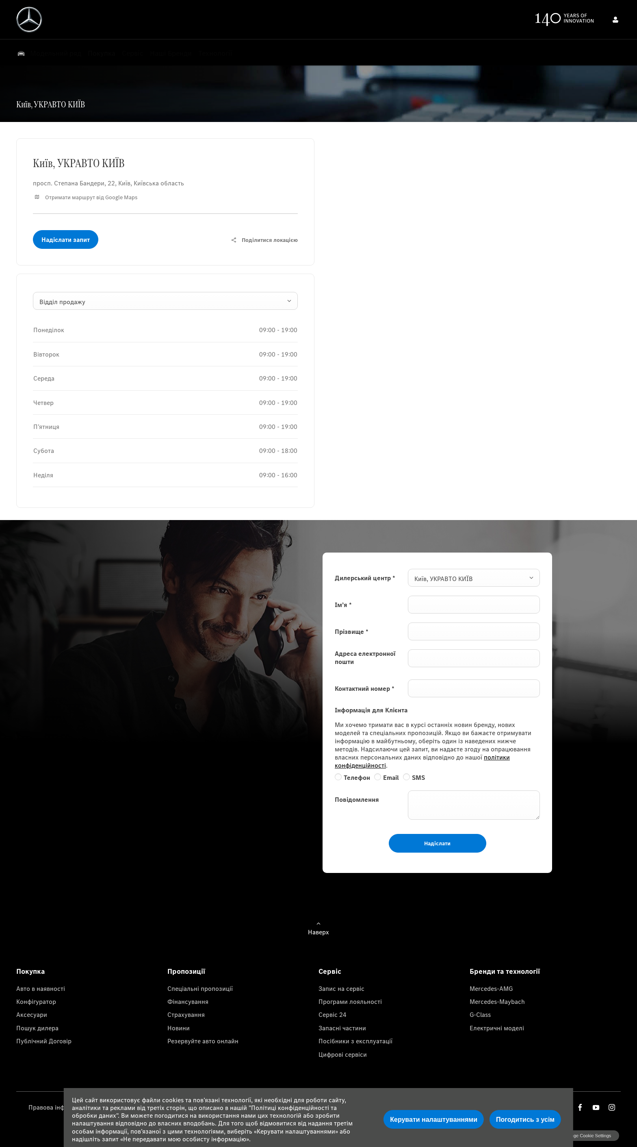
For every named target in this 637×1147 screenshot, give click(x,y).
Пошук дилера (37, 1028)
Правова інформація (58, 1107)
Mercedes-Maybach (497, 1001)
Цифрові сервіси (342, 1054)
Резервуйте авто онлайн (202, 1041)
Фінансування (187, 1001)
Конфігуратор (36, 1001)
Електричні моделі (497, 1028)
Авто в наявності (40, 988)
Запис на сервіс (341, 988)
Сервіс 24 (332, 1014)
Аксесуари (31, 1014)
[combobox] (165, 301)
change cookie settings (587, 1135)
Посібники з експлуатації (355, 1041)
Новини (178, 1028)
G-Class (480, 1014)
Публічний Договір (44, 1041)
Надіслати (437, 843)
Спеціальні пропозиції (200, 988)
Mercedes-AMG (491, 988)
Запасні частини (342, 1028)
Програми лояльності (350, 1001)
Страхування (186, 1014)
